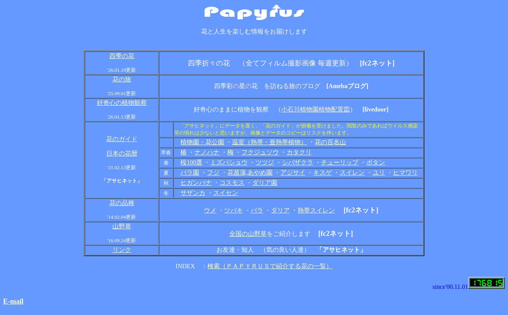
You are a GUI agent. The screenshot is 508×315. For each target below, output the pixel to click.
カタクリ (299, 152)
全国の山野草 (248, 233)
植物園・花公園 (202, 142)
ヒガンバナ (196, 182)
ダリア (280, 210)
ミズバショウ (229, 162)
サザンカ (192, 192)
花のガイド (121, 139)
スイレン (352, 172)
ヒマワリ (405, 172)
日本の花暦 (121, 153)
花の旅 (121, 79)
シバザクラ (297, 162)
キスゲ (322, 172)
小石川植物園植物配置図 (315, 109)
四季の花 (121, 56)
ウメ (210, 210)
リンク (121, 249)
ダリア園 (264, 182)
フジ (213, 172)
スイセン (225, 192)
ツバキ (233, 210)
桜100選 (191, 162)
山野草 (121, 226)
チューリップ (339, 162)
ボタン (375, 162)
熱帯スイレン (316, 210)
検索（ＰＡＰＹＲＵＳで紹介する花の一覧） (269, 266)
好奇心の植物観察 (122, 102)
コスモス (231, 182)
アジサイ (292, 172)
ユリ (379, 172)
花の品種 (121, 203)
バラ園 (189, 172)
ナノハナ (206, 152)
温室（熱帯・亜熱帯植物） (269, 142)
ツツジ (264, 162)
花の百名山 (330, 142)
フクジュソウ (260, 152)
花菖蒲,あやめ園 (250, 172)
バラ (257, 210)
